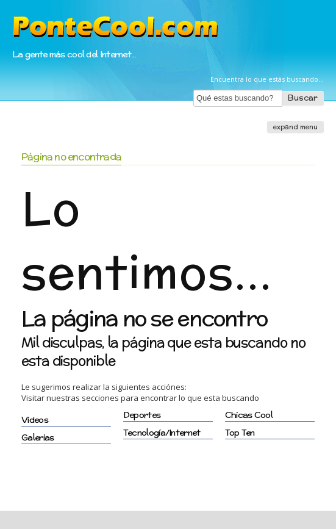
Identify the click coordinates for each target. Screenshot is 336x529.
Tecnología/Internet (162, 432)
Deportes (141, 415)
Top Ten (240, 432)
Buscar (303, 98)
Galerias (37, 437)
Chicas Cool (249, 415)
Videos (34, 420)
